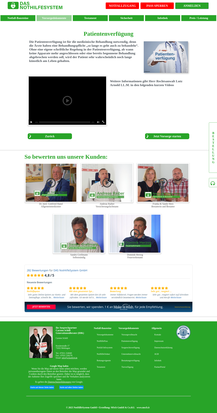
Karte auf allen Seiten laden (71, 387)
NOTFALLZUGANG (122, 5)
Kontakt (157, 335)
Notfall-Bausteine (18, 18)
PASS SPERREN (157, 5)
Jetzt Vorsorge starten (167, 136)
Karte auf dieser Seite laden (42, 387)
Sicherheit (126, 18)
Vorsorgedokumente (54, 18)
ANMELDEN (192, 5)
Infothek (162, 18)
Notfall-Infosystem (104, 347)
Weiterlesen (58, 297)
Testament (90, 18)
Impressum (158, 341)
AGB (156, 354)
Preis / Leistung (198, 18)
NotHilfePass (102, 341)
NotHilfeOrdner (103, 354)
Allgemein (156, 328)
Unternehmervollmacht (131, 354)
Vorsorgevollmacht (129, 335)
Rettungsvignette (104, 360)
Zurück (50, 136)
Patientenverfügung (129, 341)
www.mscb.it (143, 407)
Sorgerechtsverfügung (130, 347)
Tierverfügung (127, 367)
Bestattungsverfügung (130, 360)
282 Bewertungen (38, 270)
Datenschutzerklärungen (59, 382)
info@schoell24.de (69, 358)
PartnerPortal (159, 367)
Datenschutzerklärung (163, 347)
